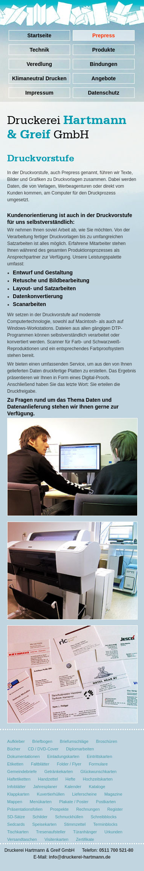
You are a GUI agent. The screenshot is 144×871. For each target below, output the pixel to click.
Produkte (103, 50)
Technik (39, 50)
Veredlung (39, 64)
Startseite (39, 35)
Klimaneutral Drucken (39, 78)
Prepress (103, 35)
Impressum (39, 93)
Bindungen (103, 64)
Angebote (103, 78)
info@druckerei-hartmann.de (79, 857)
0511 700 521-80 (116, 850)
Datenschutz (103, 93)
